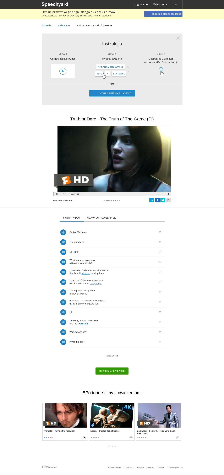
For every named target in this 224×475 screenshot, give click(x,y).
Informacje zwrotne (175, 467)
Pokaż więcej (112, 355)
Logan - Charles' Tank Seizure (105, 431)
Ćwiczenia (46, 25)
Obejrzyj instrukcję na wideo (115, 93)
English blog (129, 467)
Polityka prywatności (145, 467)
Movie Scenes (64, 25)
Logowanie (141, 4)
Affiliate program (114, 467)
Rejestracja (160, 4)
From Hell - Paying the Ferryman (59, 431)
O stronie (160, 467)
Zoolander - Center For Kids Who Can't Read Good (156, 432)
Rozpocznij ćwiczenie (112, 371)
